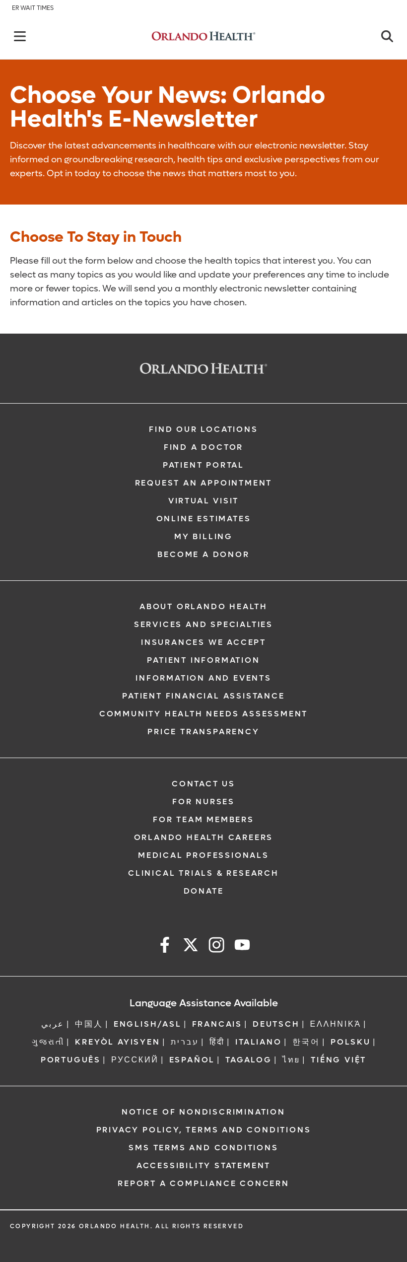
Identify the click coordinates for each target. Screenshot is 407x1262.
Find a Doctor (203, 447)
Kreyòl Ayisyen (117, 1042)
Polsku (351, 1042)
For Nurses (203, 801)
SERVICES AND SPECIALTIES (203, 624)
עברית (185, 1042)
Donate (204, 891)
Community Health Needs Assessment (203, 713)
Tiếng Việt (338, 1059)
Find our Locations (203, 429)
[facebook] (165, 946)
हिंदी (217, 1042)
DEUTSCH (276, 1024)
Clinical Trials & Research (203, 873)
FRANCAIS (217, 1024)
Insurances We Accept (203, 642)
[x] (191, 946)
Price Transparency (203, 731)
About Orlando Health (203, 606)
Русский (135, 1059)
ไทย (291, 1059)
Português (71, 1059)
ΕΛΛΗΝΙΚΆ (335, 1024)
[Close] (387, 36)
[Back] (20, 36)
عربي (53, 1024)
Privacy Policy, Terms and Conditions (203, 1129)
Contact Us (203, 783)
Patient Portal (203, 465)
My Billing (203, 536)
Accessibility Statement (203, 1165)
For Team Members (203, 819)
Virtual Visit (203, 500)
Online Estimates (203, 518)
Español (192, 1059)
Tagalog (248, 1059)
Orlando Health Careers (203, 837)
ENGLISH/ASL (148, 1024)
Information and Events (203, 678)
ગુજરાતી (48, 1042)
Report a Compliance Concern (203, 1183)
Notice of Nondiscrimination (203, 1112)
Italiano (258, 1042)
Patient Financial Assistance (203, 696)
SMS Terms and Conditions (203, 1147)
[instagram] (216, 946)
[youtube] (242, 946)
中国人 (89, 1024)
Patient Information (203, 660)
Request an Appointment (203, 483)
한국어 (306, 1042)
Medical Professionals (203, 855)
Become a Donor (203, 554)
